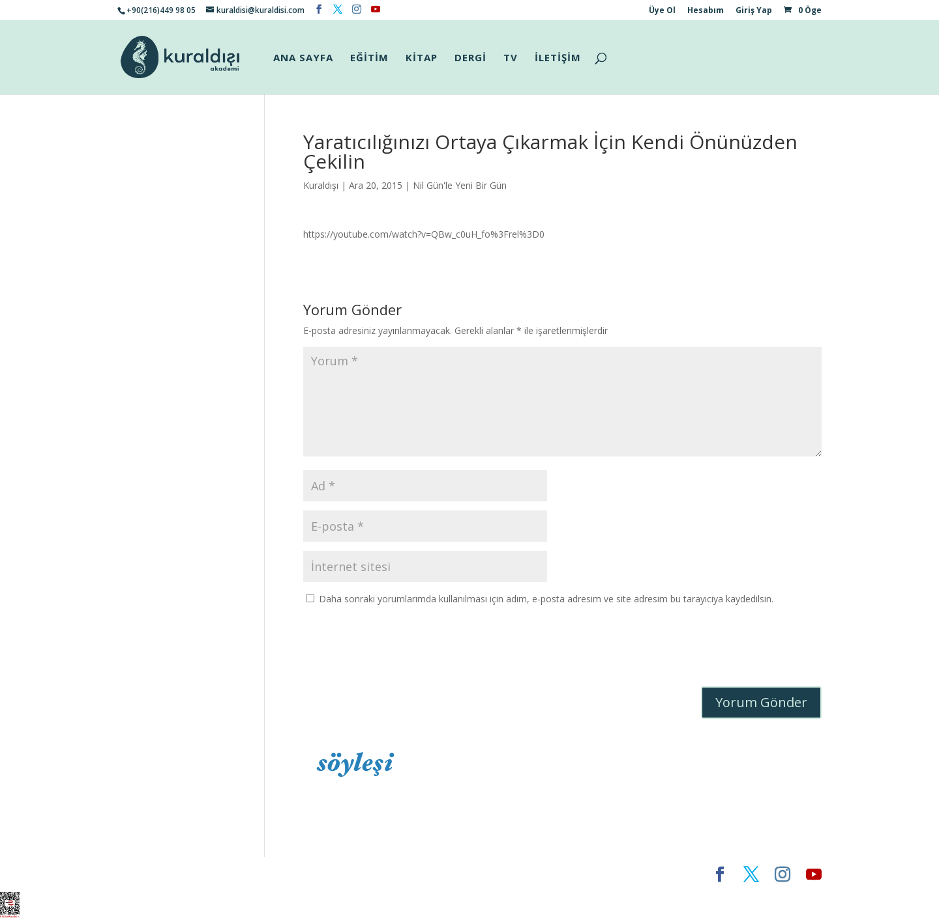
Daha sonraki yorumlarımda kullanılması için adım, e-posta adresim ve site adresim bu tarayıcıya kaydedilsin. (546, 599)
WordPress (322, 874)
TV (510, 58)
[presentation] (402, 647)
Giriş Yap (754, 11)
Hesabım (705, 11)
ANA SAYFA (303, 58)
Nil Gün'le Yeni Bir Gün (460, 185)
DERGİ (470, 58)
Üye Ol (662, 11)
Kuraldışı (320, 185)
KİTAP (422, 58)
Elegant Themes (156, 874)
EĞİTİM (369, 58)
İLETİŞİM (558, 58)
